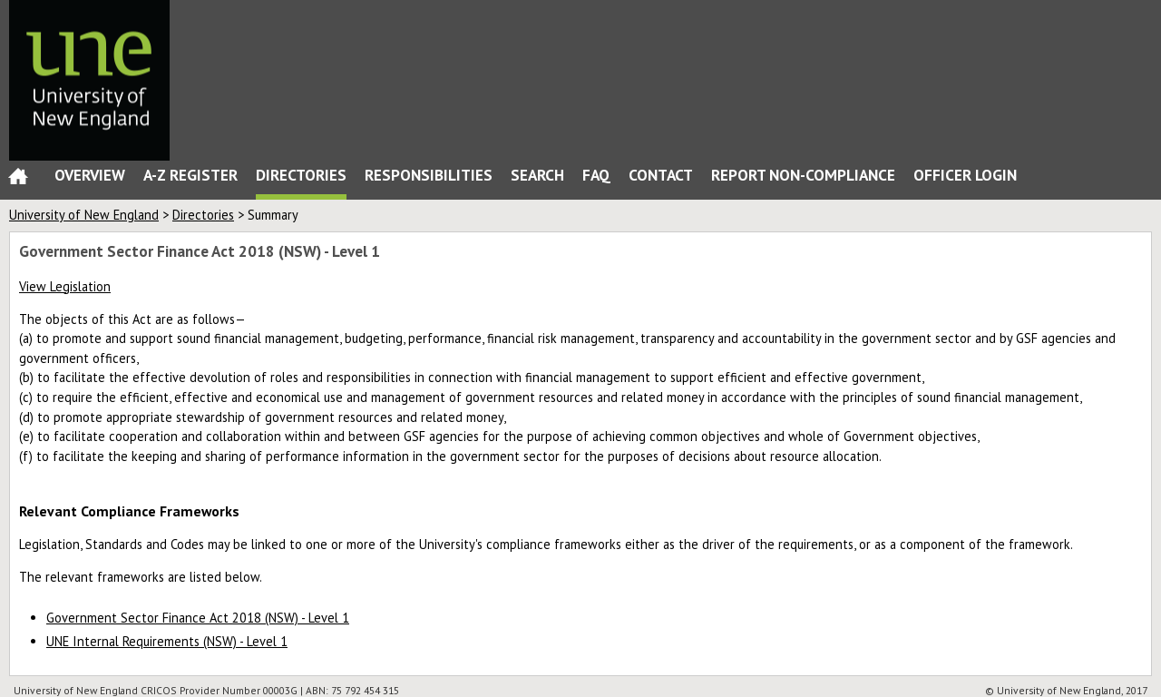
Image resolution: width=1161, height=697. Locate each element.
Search (537, 174)
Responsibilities (429, 174)
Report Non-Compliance (803, 174)
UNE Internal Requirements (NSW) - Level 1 (167, 641)
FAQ (596, 174)
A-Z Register (190, 174)
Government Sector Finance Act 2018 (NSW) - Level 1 (197, 617)
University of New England (84, 214)
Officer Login (965, 174)
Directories (301, 174)
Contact (661, 174)
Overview (89, 174)
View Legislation (65, 286)
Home (18, 180)
